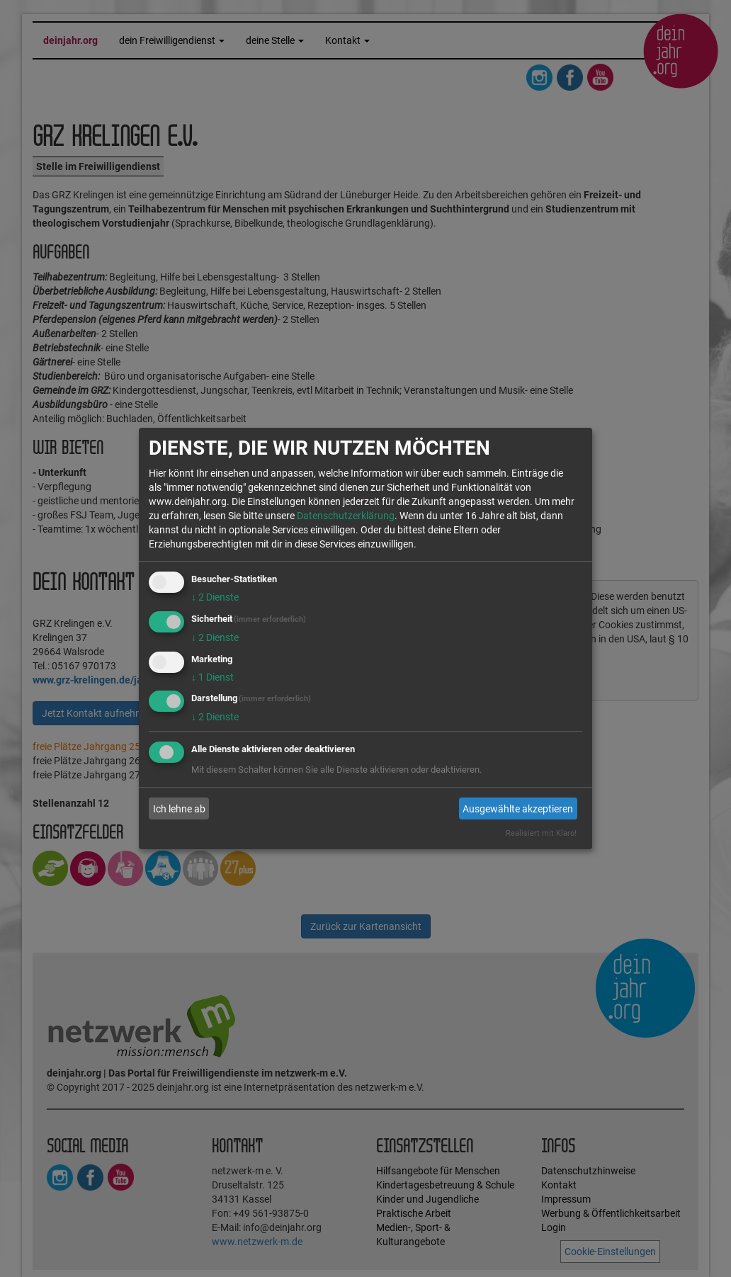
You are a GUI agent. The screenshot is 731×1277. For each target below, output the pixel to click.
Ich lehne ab (179, 809)
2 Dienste (215, 597)
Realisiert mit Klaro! (541, 833)
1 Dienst (212, 677)
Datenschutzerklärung (346, 515)
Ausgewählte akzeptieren (518, 809)
